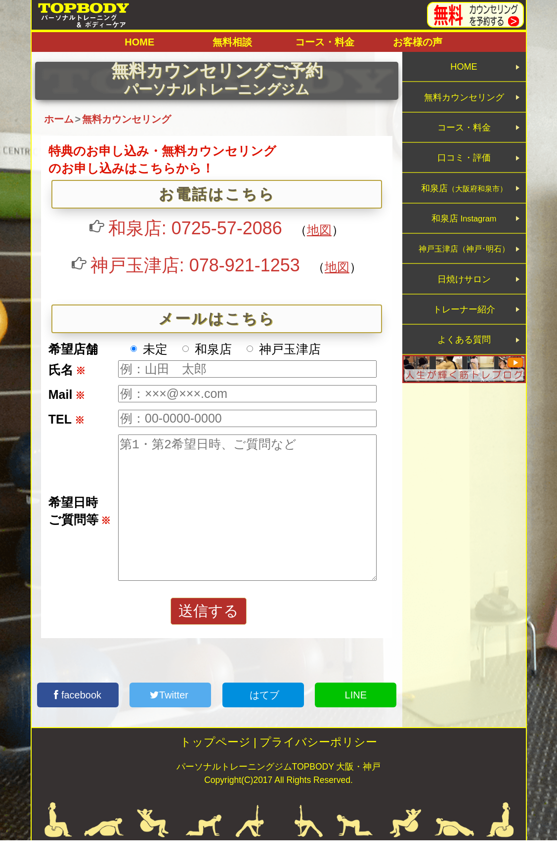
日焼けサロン (464, 327)
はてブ (263, 719)
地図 (319, 230)
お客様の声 (417, 42)
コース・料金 (324, 42)
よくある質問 (464, 400)
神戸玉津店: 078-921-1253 (195, 265)
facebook (77, 719)
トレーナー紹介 (464, 363)
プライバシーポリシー (318, 767)
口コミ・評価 (464, 180)
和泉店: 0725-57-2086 (195, 228)
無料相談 (232, 42)
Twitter (170, 719)
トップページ (215, 767)
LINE (356, 719)
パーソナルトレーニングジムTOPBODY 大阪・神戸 (278, 791)
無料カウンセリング (464, 106)
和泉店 (464, 217)
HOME (139, 42)
